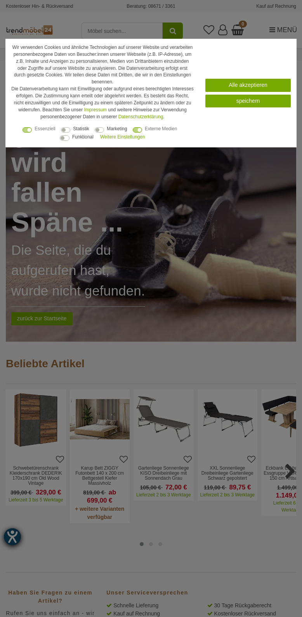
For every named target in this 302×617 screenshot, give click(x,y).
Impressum (95, 109)
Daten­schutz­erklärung (140, 116)
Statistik (81, 128)
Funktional (83, 137)
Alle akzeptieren (248, 85)
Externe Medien (161, 128)
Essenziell (45, 128)
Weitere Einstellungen (122, 137)
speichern (248, 101)
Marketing (117, 128)
